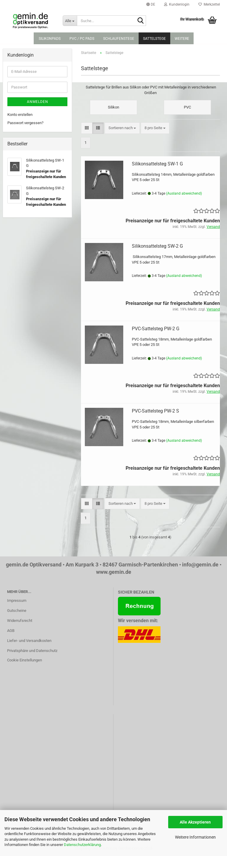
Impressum (16, 600)
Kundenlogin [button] (176, 4)
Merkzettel (209, 4)
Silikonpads (50, 39)
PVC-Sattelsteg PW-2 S (155, 411)
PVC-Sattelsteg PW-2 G (155, 328)
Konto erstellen (20, 114)
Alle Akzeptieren (195, 822)
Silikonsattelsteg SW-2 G (157, 246)
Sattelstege (154, 39)
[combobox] (122, 128)
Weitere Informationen (195, 837)
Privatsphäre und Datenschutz (32, 650)
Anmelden (37, 102)
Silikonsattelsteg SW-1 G (157, 164)
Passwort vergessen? (25, 123)
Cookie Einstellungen (24, 660)
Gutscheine (16, 610)
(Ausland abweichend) (184, 193)
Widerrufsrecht (19, 620)
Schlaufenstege (118, 39)
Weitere (182, 39)
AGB (10, 630)
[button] (151, 4)
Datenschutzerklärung (82, 844)
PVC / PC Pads (81, 39)
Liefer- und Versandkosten (29, 640)
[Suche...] (70, 20)
